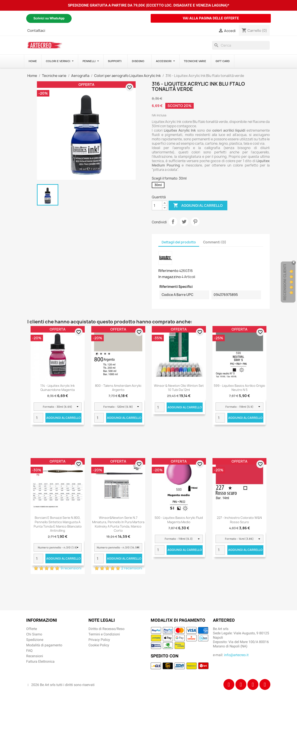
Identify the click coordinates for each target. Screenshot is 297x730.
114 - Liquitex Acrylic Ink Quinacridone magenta (57, 388)
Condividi (173, 221)
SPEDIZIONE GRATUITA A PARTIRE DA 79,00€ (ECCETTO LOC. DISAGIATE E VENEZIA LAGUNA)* (148, 5)
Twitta (184, 221)
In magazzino (169, 277)
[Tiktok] (252, 684)
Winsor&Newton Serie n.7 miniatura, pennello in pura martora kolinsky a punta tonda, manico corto (118, 524)
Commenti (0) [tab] (214, 242)
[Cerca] (241, 45)
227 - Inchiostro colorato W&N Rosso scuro (239, 520)
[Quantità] (157, 205)
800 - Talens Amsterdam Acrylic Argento (118, 388)
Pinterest (195, 221)
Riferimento (168, 270)
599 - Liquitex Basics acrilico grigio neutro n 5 (239, 388)
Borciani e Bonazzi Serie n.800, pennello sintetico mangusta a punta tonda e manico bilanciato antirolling (58, 524)
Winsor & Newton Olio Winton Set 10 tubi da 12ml (179, 388)
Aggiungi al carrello (198, 205)
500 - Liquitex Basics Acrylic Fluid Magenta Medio (179, 520)
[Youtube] (264, 684)
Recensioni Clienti (285, 282)
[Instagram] (240, 684)
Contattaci (36, 30)
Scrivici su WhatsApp (48, 18)
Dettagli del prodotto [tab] (179, 242)
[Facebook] (228, 684)
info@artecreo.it (236, 655)
